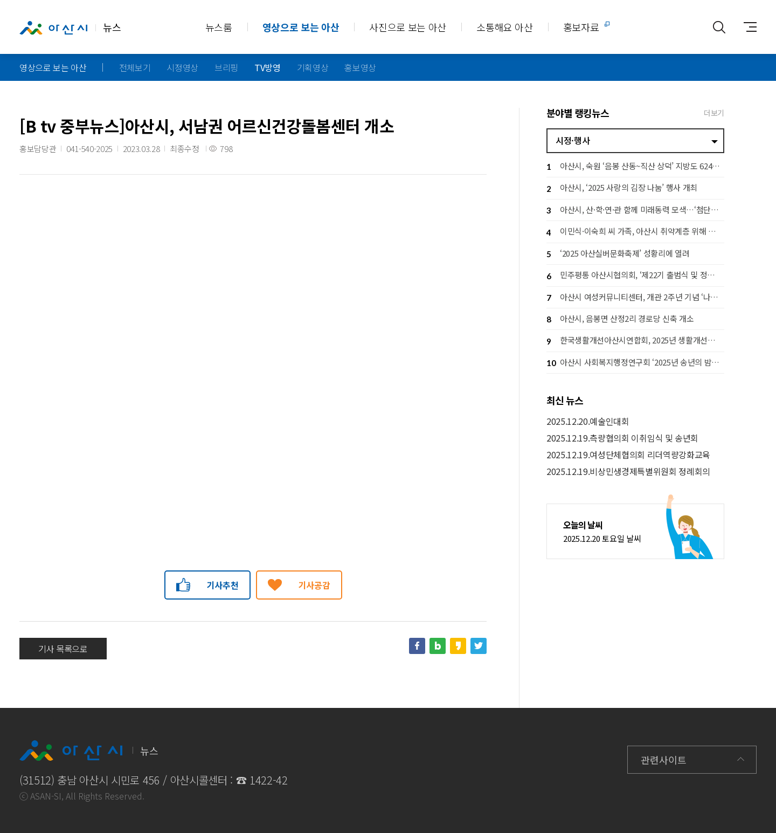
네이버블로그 (437, 646)
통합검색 (719, 27)
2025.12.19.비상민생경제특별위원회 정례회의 (628, 471)
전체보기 (135, 67)
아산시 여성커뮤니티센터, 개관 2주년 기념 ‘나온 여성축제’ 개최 (635, 298)
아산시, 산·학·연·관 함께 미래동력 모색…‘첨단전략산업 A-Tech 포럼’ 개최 (635, 211)
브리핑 (226, 67)
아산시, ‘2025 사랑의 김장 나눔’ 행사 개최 (621, 189)
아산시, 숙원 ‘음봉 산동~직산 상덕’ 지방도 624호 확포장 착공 (635, 167)
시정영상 (182, 67)
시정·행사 (573, 140)
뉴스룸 (218, 27)
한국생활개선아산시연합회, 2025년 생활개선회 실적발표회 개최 (635, 342)
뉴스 (70, 27)
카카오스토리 (458, 646)
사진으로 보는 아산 (407, 27)
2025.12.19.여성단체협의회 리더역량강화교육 (628, 454)
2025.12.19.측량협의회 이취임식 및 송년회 (622, 438)
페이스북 (417, 646)
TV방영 (267, 67)
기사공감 (314, 585)
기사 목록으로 (63, 648)
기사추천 (223, 585)
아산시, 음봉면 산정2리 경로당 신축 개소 (620, 319)
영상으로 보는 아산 (301, 27)
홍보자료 (581, 27)
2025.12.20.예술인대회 (587, 421)
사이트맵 (746, 27)
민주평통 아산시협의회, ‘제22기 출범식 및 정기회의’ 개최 (635, 276)
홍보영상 (360, 67)
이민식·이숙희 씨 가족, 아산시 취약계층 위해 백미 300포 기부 (635, 233)
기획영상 (313, 67)
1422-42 (269, 780)
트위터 (478, 646)
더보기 (714, 113)
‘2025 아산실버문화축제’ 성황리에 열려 (617, 254)
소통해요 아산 (504, 27)
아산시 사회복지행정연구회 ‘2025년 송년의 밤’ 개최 (635, 363)
